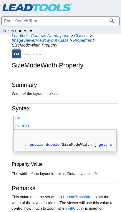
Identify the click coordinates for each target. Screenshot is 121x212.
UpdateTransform (77, 198)
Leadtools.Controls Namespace (40, 35)
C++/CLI (22, 126)
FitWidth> (76, 209)
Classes (81, 35)
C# (17, 118)
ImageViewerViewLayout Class (40, 40)
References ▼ (18, 30)
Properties (82, 40)
